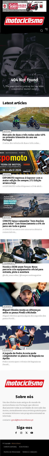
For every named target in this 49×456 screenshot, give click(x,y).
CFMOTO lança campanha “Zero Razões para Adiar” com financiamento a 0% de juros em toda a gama (24, 224)
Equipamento (9, 263)
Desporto (7, 307)
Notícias (7, 131)
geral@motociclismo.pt (22, 420)
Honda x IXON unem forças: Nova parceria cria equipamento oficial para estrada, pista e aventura (23, 269)
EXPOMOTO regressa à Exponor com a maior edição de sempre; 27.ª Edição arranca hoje (22, 180)
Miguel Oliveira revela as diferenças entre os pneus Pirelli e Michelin (22, 311)
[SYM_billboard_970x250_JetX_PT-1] (24, 11)
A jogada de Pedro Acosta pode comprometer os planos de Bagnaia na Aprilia (23, 356)
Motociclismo (16, 443)
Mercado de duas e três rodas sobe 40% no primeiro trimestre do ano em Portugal (24, 137)
